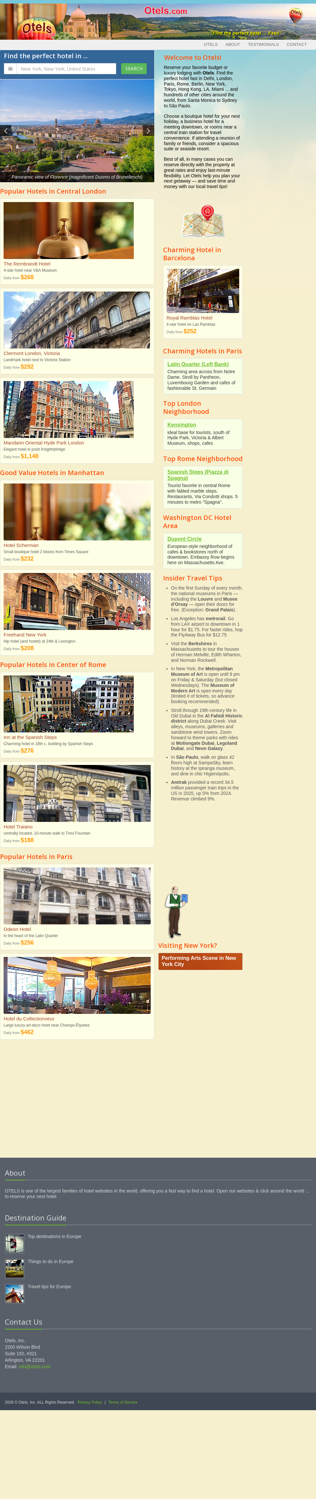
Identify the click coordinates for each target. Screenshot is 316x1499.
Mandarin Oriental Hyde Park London (44, 442)
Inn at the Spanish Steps (30, 737)
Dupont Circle (185, 539)
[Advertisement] (77, 1099)
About (233, 44)
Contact (297, 44)
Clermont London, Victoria (32, 353)
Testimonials (263, 44)
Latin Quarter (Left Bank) (198, 364)
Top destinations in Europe (54, 1236)
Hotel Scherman (21, 545)
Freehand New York (25, 634)
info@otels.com (34, 1366)
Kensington (182, 425)
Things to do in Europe (51, 1261)
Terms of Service (122, 1402)
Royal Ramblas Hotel (190, 317)
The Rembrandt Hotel (27, 263)
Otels (211, 44)
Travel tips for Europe (49, 1286)
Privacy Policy (90, 1402)
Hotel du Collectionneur (29, 1018)
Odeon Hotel (17, 929)
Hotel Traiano (18, 826)
